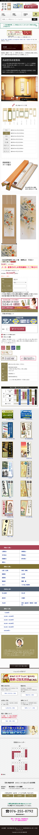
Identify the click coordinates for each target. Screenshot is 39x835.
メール (31, 795)
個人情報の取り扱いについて (14, 828)
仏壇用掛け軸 (8, 509)
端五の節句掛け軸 (8, 430)
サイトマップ (19, 829)
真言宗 (4, 598)
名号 (7, 489)
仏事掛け (4, 551)
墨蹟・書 (23, 581)
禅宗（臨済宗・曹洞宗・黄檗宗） (29, 604)
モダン (4, 584)
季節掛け (23, 555)
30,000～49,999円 (9, 623)
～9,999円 (6, 612)
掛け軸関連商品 (27, 430)
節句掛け (23, 558)
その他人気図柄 (25, 584)
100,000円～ (7, 630)
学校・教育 (7, 528)
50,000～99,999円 (9, 627)
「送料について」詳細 (29, 708)
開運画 (4, 574)
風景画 (4, 577)
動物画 (4, 581)
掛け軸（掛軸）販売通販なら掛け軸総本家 (10, 39)
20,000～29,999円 (9, 620)
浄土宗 (23, 593)
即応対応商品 (26, 415)
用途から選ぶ (7, 547)
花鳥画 (23, 577)
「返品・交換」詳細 (10, 721)
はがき (20, 795)
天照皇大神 (26, 450)
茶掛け (4, 562)
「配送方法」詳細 (29, 695)
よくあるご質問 (8, 415)
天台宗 (4, 603)
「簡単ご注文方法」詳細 (10, 693)
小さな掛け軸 (26, 509)
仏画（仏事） (5, 570)
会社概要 (3, 828)
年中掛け (4, 555)
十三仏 (26, 489)
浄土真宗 (4, 593)
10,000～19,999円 (9, 616)
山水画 (7, 470)
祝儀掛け (4, 558)
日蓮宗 (23, 598)
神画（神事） (25, 570)
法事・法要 (26, 470)
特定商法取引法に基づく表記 (30, 828)
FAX (8, 795)
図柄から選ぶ (7, 566)
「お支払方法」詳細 (10, 708)
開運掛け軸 (7, 450)
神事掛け (23, 551)
